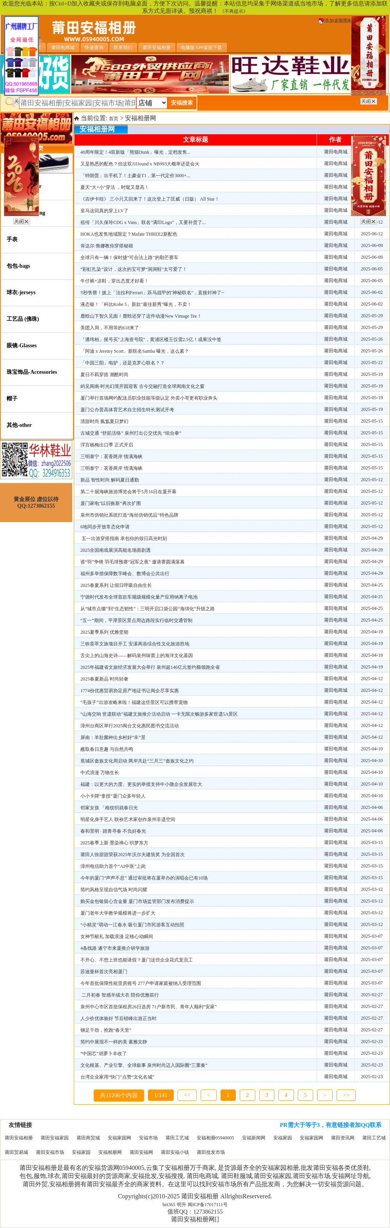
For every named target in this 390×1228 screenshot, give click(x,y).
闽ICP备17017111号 (208, 1204)
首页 (113, 118)
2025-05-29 (372, 315)
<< (187, 1095)
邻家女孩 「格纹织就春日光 (109, 807)
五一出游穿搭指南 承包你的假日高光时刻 (123, 538)
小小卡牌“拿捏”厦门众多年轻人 (113, 796)
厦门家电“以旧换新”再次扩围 (110, 503)
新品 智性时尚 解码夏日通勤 (109, 480)
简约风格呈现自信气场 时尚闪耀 (113, 889)
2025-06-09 (372, 245)
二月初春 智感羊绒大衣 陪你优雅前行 (119, 995)
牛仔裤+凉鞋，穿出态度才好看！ (114, 281)
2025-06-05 (372, 269)
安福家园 (282, 1138)
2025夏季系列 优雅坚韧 (104, 632)
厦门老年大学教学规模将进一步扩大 (117, 913)
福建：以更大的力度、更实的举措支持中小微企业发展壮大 (141, 784)
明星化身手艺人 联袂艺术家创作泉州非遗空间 (127, 819)
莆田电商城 (335, 152)
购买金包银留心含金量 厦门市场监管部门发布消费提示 (137, 901)
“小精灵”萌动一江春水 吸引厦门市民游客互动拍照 (132, 925)
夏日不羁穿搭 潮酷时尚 (104, 374)
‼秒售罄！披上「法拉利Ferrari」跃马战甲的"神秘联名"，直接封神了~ (152, 292)
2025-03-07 (372, 936)
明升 (181, 1204)
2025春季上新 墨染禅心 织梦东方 (114, 843)
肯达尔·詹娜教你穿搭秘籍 (106, 246)
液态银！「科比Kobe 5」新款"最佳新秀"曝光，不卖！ (136, 304)
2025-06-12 (372, 233)
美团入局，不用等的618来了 (109, 328)
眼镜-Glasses (22, 345)
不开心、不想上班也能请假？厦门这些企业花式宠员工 (136, 960)
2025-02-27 (372, 994)
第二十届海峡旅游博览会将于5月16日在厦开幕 (128, 491)
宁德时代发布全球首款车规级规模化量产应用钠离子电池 (139, 597)
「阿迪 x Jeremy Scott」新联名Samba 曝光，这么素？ (134, 351)
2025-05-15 (372, 421)
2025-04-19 (372, 631)
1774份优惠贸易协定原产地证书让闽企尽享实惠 (129, 690)
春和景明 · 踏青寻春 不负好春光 (113, 831)
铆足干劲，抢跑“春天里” (106, 1030)
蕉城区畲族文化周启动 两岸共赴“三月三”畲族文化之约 (137, 761)
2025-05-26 (372, 339)
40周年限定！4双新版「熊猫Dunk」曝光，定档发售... (135, 152)
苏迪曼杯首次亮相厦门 (103, 971)
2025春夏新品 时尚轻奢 (104, 679)
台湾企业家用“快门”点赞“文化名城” (117, 1077)
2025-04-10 (372, 749)
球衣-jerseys (21, 292)
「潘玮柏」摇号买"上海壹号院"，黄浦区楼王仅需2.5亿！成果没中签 (150, 339)
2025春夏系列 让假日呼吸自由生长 (116, 585)
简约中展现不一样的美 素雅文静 (113, 1042)
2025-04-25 (372, 585)
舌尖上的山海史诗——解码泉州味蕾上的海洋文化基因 (136, 655)
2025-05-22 (372, 362)
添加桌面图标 (335, 20)
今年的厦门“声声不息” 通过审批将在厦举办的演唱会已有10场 (144, 878)
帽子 (12, 399)
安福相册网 (110, 1152)
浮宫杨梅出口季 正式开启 (106, 445)
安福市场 (148, 1138)
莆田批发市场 (211, 1152)
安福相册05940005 (215, 1138)
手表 (12, 239)
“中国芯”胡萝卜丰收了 (103, 1053)
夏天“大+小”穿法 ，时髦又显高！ (114, 187)
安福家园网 (119, 1138)
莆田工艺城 (177, 1138)
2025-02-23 (372, 1041)
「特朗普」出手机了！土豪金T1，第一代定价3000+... (135, 175)
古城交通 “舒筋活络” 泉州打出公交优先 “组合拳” (130, 433)
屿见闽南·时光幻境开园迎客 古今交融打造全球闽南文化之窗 (142, 386)
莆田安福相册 (19, 1138)
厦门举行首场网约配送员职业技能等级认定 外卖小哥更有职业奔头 (148, 398)
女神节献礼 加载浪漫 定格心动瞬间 (116, 936)
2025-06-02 (372, 292)
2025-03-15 (372, 842)
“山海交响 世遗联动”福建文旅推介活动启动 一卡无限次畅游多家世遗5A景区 (159, 714)
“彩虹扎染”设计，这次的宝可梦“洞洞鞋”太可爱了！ (133, 269)
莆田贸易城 (16, 1152)
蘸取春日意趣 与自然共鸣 (106, 749)
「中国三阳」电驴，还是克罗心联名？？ (122, 363)
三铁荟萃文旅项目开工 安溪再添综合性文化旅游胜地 (134, 644)
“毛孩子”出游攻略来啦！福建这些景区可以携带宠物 (134, 702)
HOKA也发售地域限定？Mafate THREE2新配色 (128, 234)
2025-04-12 (372, 678)
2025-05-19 (372, 374)
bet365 (168, 1204)
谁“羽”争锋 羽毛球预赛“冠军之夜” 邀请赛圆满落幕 (132, 562)
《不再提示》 (234, 11)
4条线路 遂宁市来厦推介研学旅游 (115, 948)
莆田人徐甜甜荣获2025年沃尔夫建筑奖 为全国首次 (132, 854)
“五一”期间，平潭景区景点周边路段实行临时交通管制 (136, 620)
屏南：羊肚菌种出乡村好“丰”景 (113, 737)
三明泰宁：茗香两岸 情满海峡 (111, 456)
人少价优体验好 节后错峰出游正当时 (118, 1018)
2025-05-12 (372, 479)
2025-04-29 (372, 538)
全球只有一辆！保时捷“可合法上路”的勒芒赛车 (129, 257)
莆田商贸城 (88, 1138)
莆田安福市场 (50, 1152)
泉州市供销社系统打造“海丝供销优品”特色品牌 (129, 515)
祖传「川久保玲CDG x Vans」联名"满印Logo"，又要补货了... (143, 222)
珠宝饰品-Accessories (32, 372)
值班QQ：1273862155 (195, 1211)
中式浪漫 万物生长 (99, 772)
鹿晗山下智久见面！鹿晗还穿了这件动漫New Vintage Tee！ (141, 316)
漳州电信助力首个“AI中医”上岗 (113, 866)
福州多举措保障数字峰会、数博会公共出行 (124, 573)
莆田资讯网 (342, 1138)
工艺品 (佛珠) (23, 319)
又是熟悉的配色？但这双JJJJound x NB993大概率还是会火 (139, 164)
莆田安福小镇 (175, 1152)
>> (346, 1095)
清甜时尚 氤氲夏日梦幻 (104, 421)
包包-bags (18, 266)
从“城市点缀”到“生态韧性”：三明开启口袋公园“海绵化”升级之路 (147, 608)
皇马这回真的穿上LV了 (104, 210)
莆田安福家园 (55, 1138)
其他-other (19, 425)
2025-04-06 (372, 807)
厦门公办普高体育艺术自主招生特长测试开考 (127, 409)
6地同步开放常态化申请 (105, 527)
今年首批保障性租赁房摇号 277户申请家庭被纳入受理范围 (140, 983)
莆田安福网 (141, 1152)
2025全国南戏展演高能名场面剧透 (115, 550)
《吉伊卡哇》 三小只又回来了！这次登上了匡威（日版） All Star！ (149, 199)
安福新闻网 (253, 1138)
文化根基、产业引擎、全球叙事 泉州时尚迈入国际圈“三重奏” (144, 1065)
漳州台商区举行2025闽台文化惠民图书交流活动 (129, 726)
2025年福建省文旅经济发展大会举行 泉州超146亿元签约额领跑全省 (150, 667)
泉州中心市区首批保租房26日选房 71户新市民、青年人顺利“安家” (148, 1006)
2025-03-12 (372, 889)
